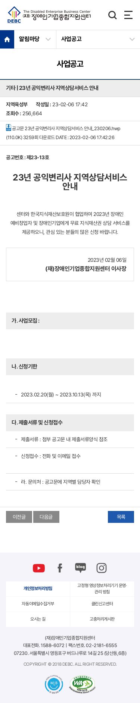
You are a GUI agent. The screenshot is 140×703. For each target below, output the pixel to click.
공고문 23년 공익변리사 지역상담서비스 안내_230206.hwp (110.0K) (63, 132)
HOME (7, 39)
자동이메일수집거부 (38, 603)
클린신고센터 (102, 603)
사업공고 (71, 39)
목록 (121, 517)
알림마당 (29, 39)
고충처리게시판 (102, 619)
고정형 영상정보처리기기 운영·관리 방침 (102, 588)
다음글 (46, 517)
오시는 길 (38, 619)
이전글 (19, 517)
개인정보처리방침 (38, 588)
